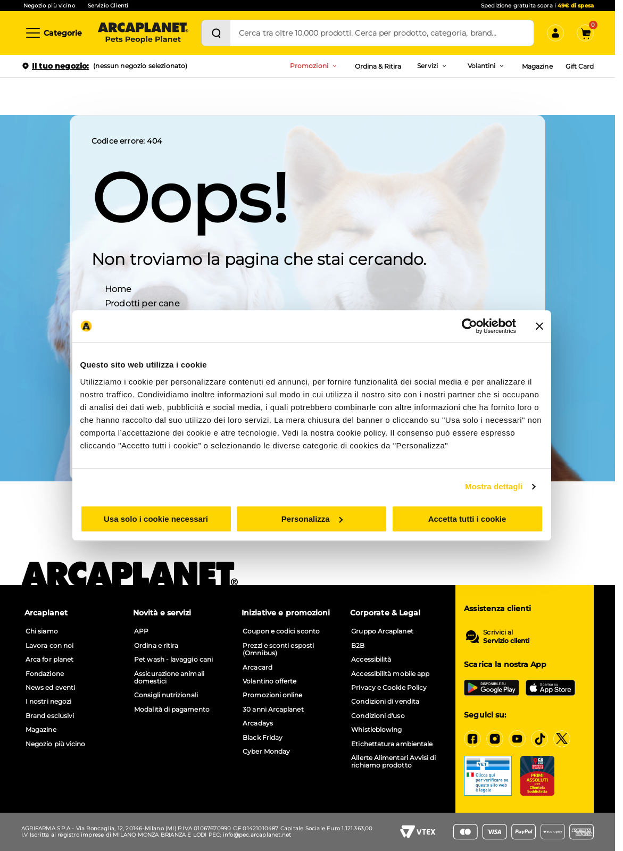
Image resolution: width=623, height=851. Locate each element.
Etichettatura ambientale (392, 744)
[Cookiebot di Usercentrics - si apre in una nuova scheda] (469, 326)
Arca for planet (49, 659)
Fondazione (45, 674)
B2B (357, 645)
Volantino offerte (269, 681)
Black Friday (263, 737)
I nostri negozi (48, 701)
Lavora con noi (49, 645)
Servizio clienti (506, 641)
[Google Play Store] (491, 688)
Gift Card (580, 66)
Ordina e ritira (156, 645)
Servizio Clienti (108, 5)
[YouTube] (517, 738)
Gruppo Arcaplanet (382, 631)
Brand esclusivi (50, 716)
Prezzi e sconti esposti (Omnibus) (278, 649)
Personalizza (312, 518)
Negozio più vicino (49, 5)
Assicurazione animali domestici (169, 677)
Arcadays (258, 723)
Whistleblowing (376, 729)
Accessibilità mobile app (390, 674)
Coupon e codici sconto (281, 631)
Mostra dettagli (493, 486)
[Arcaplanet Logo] (143, 33)
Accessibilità (371, 659)
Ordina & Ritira (378, 66)
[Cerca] (216, 33)
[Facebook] (472, 738)
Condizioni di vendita (385, 701)
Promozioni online (272, 695)
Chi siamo (42, 631)
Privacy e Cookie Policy (389, 687)
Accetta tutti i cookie (467, 518)
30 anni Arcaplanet (273, 709)
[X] (561, 738)
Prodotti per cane (142, 303)
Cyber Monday (266, 751)
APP (141, 631)
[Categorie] (53, 33)
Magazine (537, 66)
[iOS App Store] (550, 688)
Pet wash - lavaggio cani (173, 659)
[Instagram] (494, 738)
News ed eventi (50, 687)
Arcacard (257, 667)
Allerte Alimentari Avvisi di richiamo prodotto (393, 761)
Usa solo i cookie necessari (156, 518)
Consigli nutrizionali (166, 695)
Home (118, 288)
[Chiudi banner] (539, 326)
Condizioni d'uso (377, 716)
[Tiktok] (539, 738)
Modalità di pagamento (172, 709)
